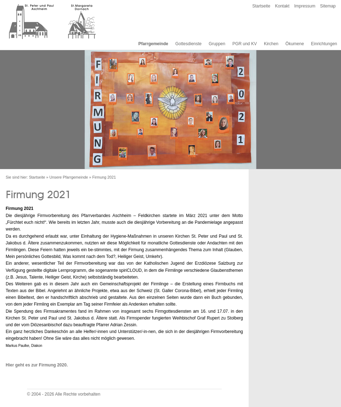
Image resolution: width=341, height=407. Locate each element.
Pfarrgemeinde (153, 43)
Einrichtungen (324, 43)
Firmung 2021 (104, 177)
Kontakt (282, 6)
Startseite (261, 6)
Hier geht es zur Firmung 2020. (37, 365)
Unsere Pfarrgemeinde (68, 177)
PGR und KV (244, 43)
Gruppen (217, 43)
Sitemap (328, 6)
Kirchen (271, 43)
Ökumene (295, 43)
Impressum (304, 6)
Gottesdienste (188, 43)
